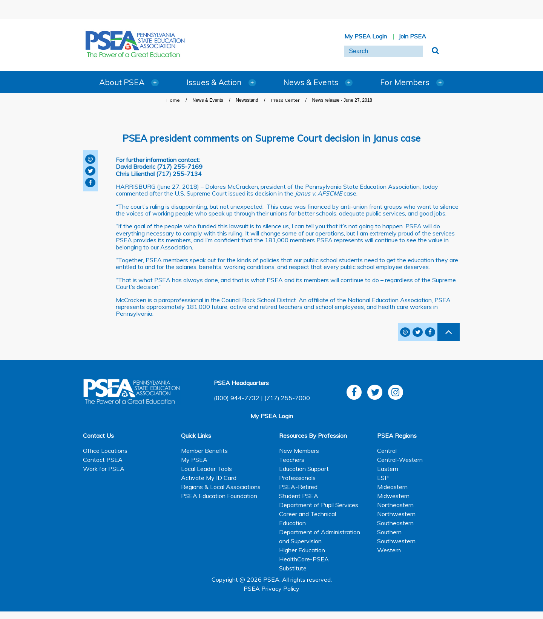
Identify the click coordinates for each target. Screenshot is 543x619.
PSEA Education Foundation (219, 496)
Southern (389, 532)
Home (173, 100)
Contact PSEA (103, 459)
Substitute (293, 568)
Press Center (285, 100)
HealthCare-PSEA (304, 559)
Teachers (291, 459)
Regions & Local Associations (221, 487)
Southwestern (396, 541)
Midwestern (393, 496)
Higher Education (302, 550)
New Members (299, 450)
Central (387, 450)
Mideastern (392, 487)
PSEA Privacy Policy (271, 588)
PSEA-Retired (298, 487)
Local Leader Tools (206, 468)
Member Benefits (204, 450)
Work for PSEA (103, 468)
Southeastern (395, 523)
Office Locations (105, 450)
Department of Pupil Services (318, 505)
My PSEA (194, 459)
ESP (383, 477)
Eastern (387, 468)
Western (389, 550)
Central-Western (400, 459)
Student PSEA (298, 496)
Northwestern (396, 514)
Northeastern (395, 505)
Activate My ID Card (208, 477)
